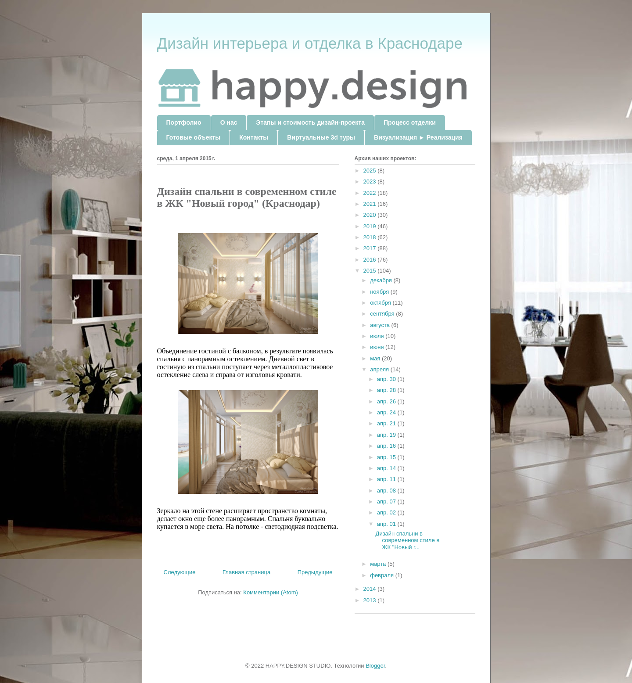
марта (379, 564)
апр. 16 (387, 445)
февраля (382, 575)
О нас (228, 122)
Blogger (375, 665)
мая (376, 358)
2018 (370, 237)
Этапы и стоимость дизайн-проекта (310, 122)
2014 (370, 589)
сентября (383, 313)
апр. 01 (387, 524)
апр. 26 (387, 401)
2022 (370, 193)
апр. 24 (387, 412)
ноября (380, 291)
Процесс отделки (410, 122)
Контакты (253, 137)
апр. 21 (387, 423)
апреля (380, 369)
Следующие (180, 572)
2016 (370, 259)
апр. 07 (387, 501)
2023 (370, 181)
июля (377, 336)
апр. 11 (387, 479)
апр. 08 (387, 490)
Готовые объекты (193, 137)
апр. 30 (387, 379)
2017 (370, 248)
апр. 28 (387, 390)
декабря (381, 280)
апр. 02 (387, 512)
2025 (370, 170)
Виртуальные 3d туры (321, 137)
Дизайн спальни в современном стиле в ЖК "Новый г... (408, 540)
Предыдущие (315, 572)
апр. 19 (387, 434)
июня (377, 347)
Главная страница (246, 572)
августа (380, 325)
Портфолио (183, 122)
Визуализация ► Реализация (418, 137)
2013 (370, 600)
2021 (370, 204)
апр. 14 (387, 468)
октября (381, 302)
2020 (370, 215)
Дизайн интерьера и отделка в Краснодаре (310, 43)
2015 (370, 270)
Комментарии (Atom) (270, 592)
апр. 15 (387, 457)
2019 (370, 226)
